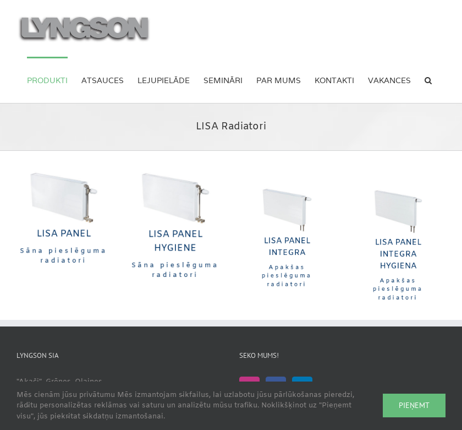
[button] (428, 80)
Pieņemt (414, 405)
